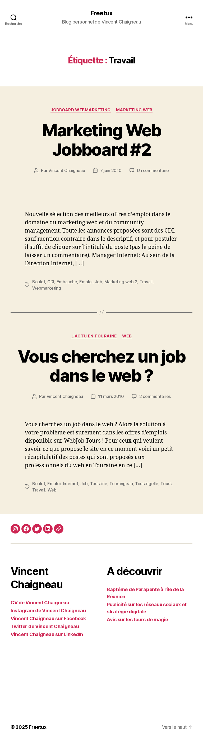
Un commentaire (153, 170)
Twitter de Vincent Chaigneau (45, 626)
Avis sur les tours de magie (137, 619)
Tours (166, 483)
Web (127, 336)
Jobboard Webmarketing (80, 110)
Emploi (86, 281)
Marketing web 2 (120, 281)
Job (98, 281)
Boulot (38, 281)
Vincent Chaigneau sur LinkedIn (47, 634)
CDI (50, 281)
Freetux (101, 13)
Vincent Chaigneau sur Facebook (48, 618)
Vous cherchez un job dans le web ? (101, 366)
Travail (146, 281)
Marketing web (134, 110)
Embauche (67, 281)
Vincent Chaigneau (66, 170)
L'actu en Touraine (94, 336)
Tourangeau (121, 483)
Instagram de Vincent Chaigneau (48, 610)
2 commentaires (155, 396)
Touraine (98, 483)
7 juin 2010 (111, 170)
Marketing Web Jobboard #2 (101, 140)
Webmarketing (46, 288)
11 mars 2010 (111, 396)
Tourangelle (146, 483)
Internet (70, 483)
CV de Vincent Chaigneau (40, 602)
